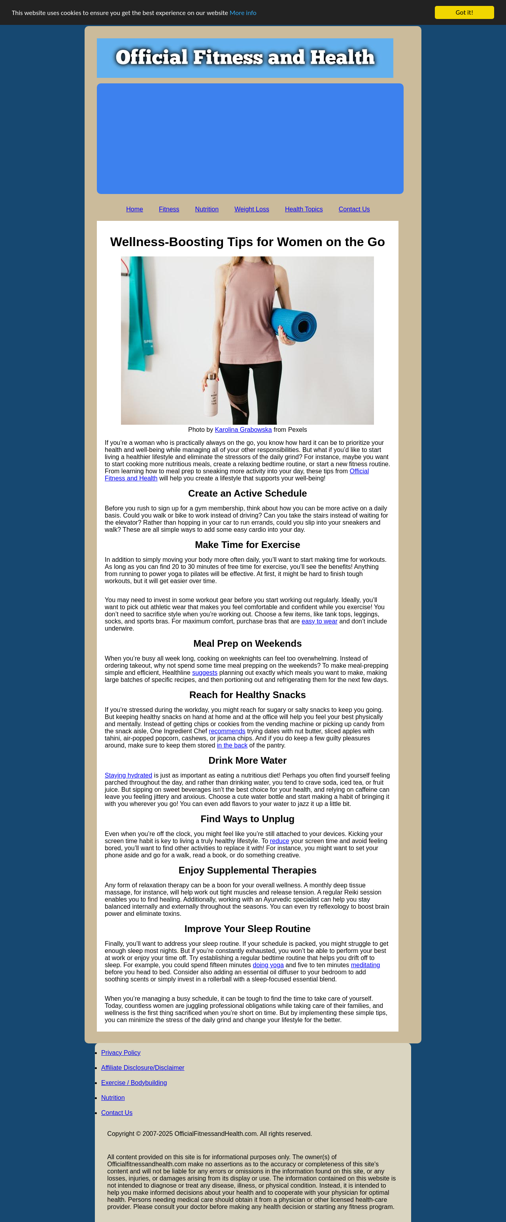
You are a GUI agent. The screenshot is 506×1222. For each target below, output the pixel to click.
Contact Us (354, 209)
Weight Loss (251, 209)
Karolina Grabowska (243, 429)
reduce (279, 841)
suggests (204, 672)
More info (243, 12)
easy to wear (320, 621)
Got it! (464, 12)
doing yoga (268, 965)
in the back (232, 745)
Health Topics (304, 209)
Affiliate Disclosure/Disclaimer (142, 1067)
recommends (227, 731)
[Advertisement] (250, 138)
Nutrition (207, 209)
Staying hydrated (128, 775)
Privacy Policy (121, 1052)
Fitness (169, 209)
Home (134, 209)
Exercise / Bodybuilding (134, 1082)
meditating (365, 965)
